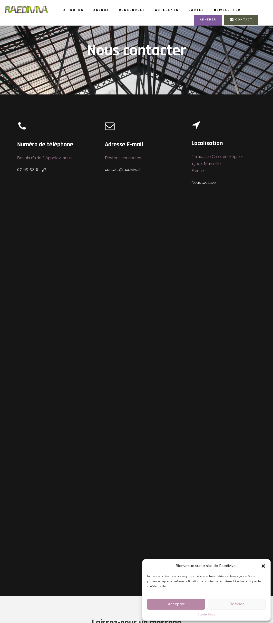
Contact (242, 29)
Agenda (106, 10)
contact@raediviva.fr (122, 180)
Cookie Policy (206, 614)
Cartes (213, 10)
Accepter (176, 604)
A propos (75, 10)
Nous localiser (203, 193)
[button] (263, 566)
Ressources (141, 10)
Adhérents (181, 10)
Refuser (237, 604)
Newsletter (83, 20)
